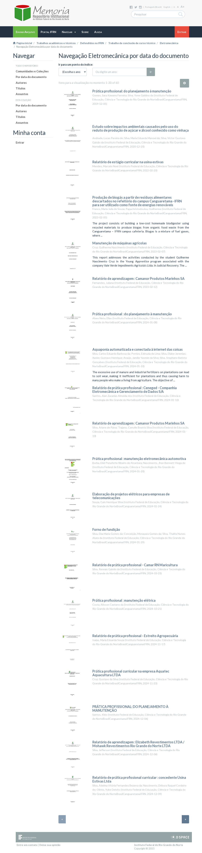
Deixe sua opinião (49, 844)
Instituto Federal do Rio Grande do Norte (158, 844)
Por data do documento (31, 77)
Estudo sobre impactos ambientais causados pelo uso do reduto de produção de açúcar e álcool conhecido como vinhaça (140, 128)
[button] (69, 31)
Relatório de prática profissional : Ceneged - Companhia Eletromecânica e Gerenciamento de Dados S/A (134, 390)
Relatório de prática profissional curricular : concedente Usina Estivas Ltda (139, 779)
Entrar (20, 142)
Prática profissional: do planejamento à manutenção (131, 91)
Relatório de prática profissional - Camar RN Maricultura (135, 565)
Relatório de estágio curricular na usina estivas (128, 162)
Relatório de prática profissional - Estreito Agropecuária (135, 636)
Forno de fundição (106, 529)
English (167, 7)
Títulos (20, 88)
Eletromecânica (169, 43)
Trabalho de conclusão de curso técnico (131, 43)
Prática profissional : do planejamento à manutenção (132, 314)
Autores (21, 82)
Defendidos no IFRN (92, 43)
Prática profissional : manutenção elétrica (124, 600)
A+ (182, 6)
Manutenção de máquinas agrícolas (119, 243)
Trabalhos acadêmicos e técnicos (56, 43)
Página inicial (22, 43)
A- (174, 7)
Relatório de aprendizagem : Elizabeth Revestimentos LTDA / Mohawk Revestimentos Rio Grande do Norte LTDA (138, 744)
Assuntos (22, 94)
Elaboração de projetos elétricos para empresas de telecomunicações (131, 496)
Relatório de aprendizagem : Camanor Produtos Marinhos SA (138, 278)
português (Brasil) (153, 7)
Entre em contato (27, 844)
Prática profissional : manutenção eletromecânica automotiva (139, 459)
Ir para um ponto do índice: (75, 64)
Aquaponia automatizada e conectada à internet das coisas (137, 349)
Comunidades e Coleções (32, 71)
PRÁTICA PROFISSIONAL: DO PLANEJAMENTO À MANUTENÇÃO (130, 708)
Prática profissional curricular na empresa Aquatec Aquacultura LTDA (130, 673)
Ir (151, 71)
